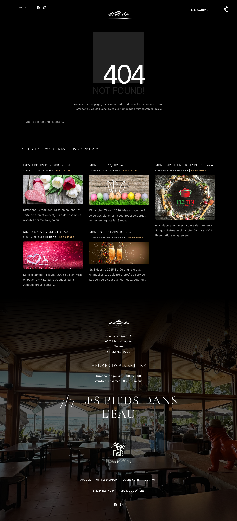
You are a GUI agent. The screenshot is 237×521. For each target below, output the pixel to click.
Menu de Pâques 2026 (107, 165)
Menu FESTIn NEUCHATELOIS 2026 (184, 165)
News (49, 170)
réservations (199, 10)
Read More (63, 170)
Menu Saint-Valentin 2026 (46, 232)
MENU (20, 7)
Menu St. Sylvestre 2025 (110, 232)
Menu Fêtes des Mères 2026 (47, 165)
